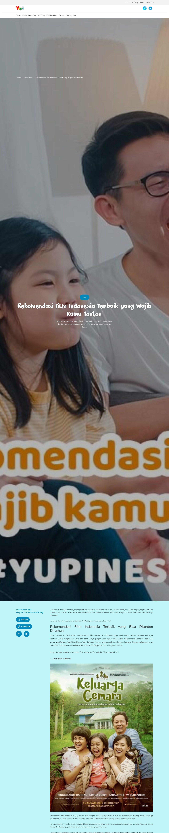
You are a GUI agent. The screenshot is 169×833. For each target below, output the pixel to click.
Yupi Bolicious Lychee (91, 642)
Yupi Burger (61, 642)
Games (61, 15)
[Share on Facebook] (19, 634)
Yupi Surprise (71, 15)
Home (19, 78)
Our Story (129, 2)
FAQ (136, 2)
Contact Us (150, 2)
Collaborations (51, 15)
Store (18, 15)
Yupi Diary (41, 15)
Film (84, 297)
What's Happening (29, 15)
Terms (141, 2)
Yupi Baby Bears (74, 642)
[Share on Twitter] (26, 634)
